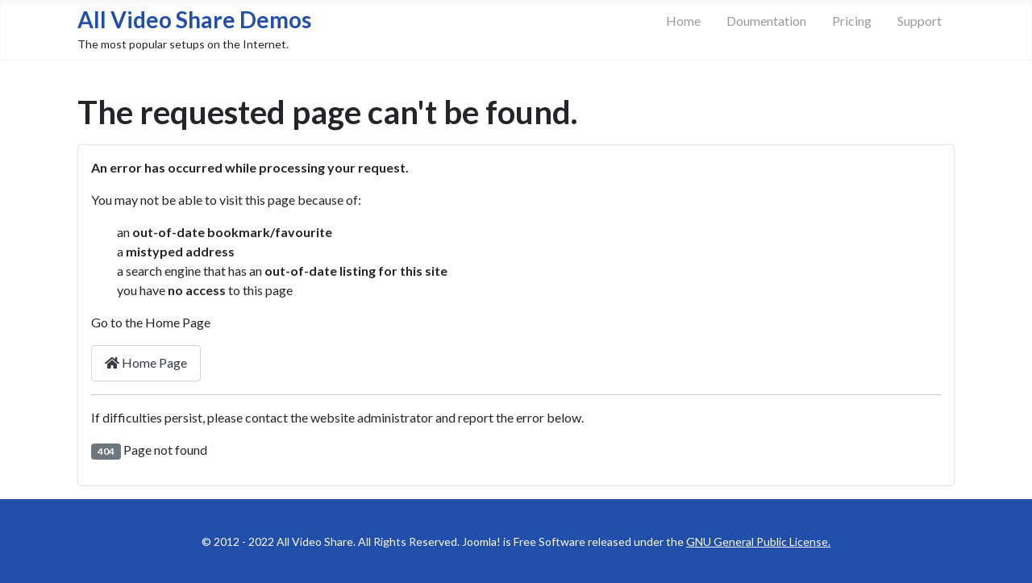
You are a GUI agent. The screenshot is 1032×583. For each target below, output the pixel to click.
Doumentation (766, 20)
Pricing (852, 20)
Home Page (146, 362)
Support (919, 20)
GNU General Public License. (758, 541)
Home (683, 20)
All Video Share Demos (194, 19)
